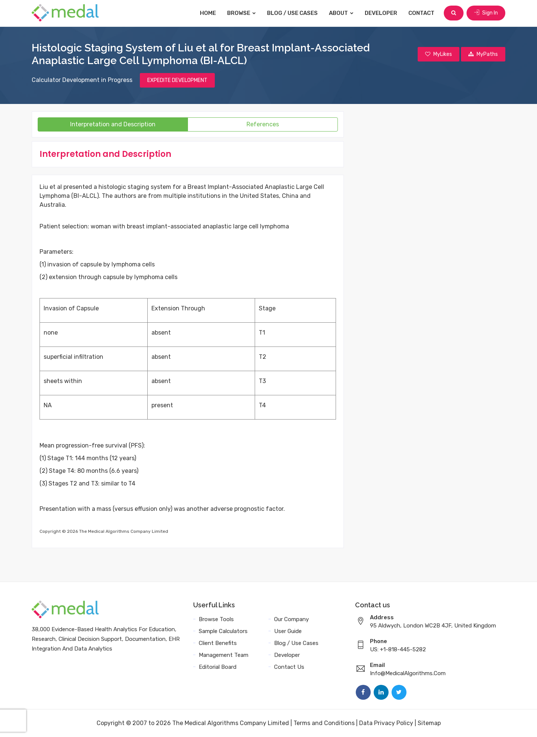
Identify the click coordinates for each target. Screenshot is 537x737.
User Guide (288, 631)
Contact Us (289, 667)
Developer (381, 13)
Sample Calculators (223, 631)
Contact (421, 13)
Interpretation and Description (113, 124)
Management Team (223, 655)
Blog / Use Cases (292, 13)
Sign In (486, 13)
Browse (241, 13)
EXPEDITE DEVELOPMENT (177, 80)
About (341, 13)
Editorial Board (217, 667)
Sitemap (429, 723)
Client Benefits (218, 643)
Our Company (291, 619)
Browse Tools (216, 619)
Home (208, 13)
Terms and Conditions (324, 723)
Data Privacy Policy (386, 723)
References (262, 124)
